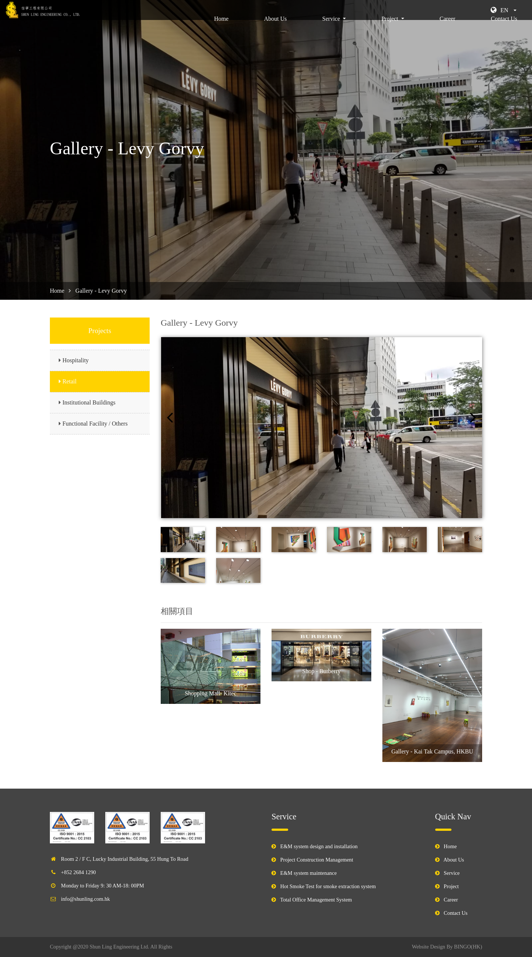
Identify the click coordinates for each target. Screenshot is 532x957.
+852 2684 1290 (78, 872)
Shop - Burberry (321, 671)
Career (448, 28)
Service (452, 873)
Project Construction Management (316, 860)
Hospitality (75, 360)
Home (222, 27)
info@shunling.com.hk (85, 899)
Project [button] (390, 28)
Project (451, 886)
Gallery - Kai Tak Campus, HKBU (432, 751)
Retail (69, 381)
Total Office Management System (316, 900)
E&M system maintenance (308, 873)
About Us (275, 28)
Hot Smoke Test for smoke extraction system (328, 886)
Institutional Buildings (89, 402)
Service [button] (331, 28)
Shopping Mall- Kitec (210, 693)
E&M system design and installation (319, 846)
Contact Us (504, 28)
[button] (503, 10)
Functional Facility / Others (94, 423)
